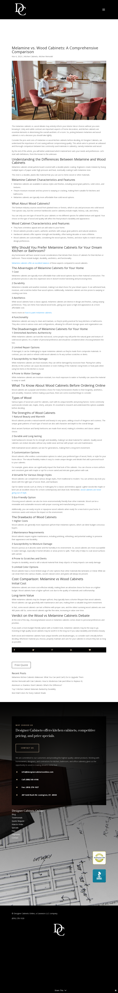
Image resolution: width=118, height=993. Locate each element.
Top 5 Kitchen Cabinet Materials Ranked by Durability (34, 689)
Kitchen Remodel (46, 56)
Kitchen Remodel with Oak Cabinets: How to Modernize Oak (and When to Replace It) (47, 681)
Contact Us (27, 748)
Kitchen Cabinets (31, 56)
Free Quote (21, 665)
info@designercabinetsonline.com (37, 772)
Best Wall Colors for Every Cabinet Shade (29, 693)
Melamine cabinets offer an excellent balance (30, 263)
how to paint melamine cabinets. (39, 312)
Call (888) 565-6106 (30, 779)
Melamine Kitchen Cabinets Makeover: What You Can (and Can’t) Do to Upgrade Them (47, 677)
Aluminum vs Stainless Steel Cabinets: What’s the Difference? (37, 685)
